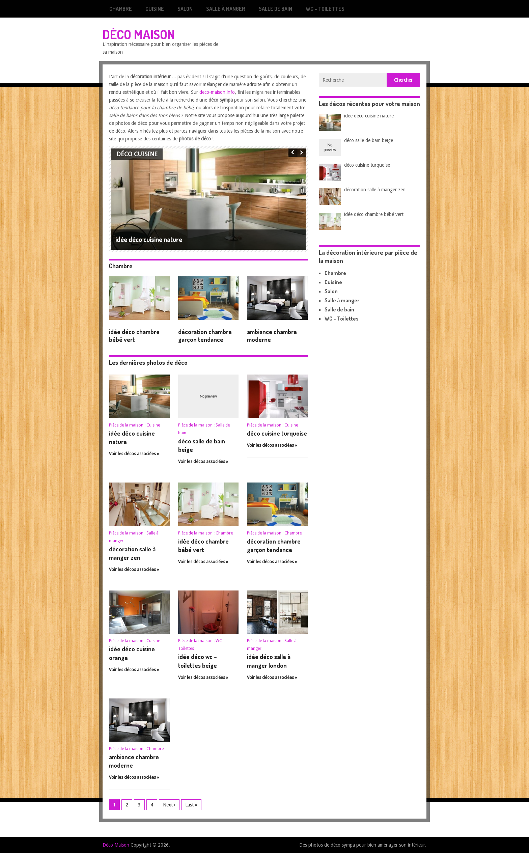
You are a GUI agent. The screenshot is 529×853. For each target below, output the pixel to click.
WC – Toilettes (325, 8)
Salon (185, 8)
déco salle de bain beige (368, 140)
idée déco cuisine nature (369, 115)
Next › (169, 804)
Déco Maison (139, 34)
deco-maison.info (217, 92)
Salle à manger (225, 8)
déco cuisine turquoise (277, 433)
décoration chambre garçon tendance (205, 335)
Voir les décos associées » (134, 453)
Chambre (120, 8)
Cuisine (154, 8)
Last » (191, 804)
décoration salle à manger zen (375, 189)
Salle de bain (275, 8)
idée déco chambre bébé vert (134, 335)
